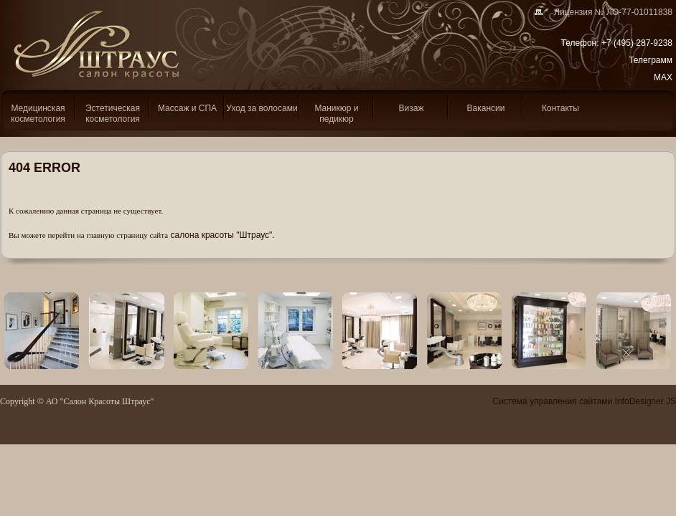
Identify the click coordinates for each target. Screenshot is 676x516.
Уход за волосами (261, 108)
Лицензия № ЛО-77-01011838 (608, 12)
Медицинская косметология (38, 113)
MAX (663, 77)
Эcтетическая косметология (112, 113)
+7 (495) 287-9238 (636, 43)
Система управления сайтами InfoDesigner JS (584, 401)
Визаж (411, 108)
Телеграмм (650, 60)
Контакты (560, 108)
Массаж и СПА (187, 108)
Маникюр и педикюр (336, 113)
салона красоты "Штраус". (223, 235)
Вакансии (486, 108)
